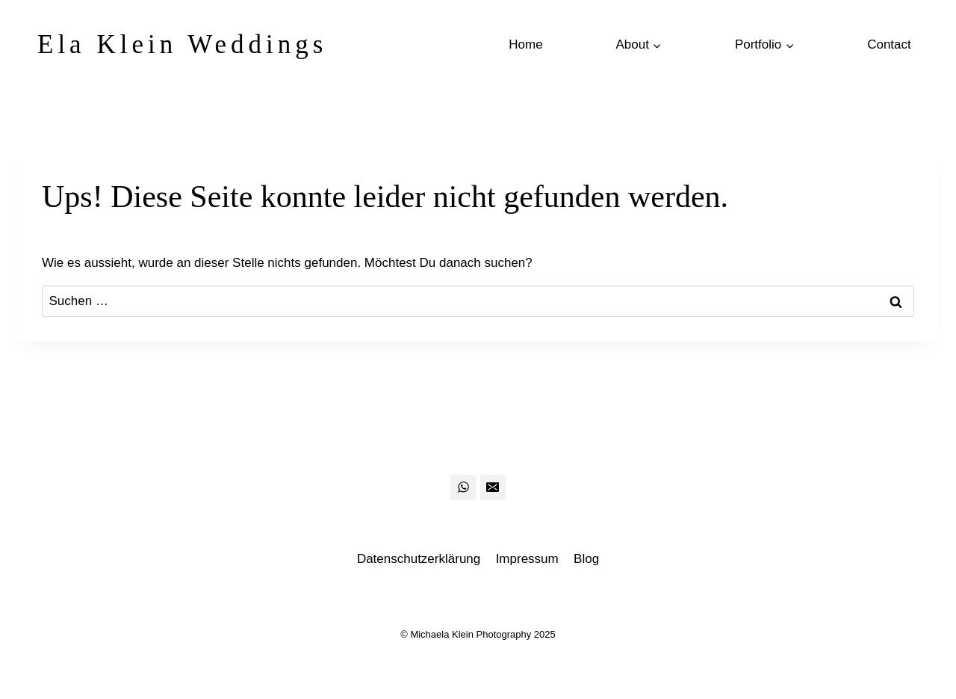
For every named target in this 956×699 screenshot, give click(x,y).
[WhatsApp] (463, 487)
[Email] (493, 487)
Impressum (527, 559)
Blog (586, 559)
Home (525, 44)
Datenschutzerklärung (418, 559)
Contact (889, 44)
